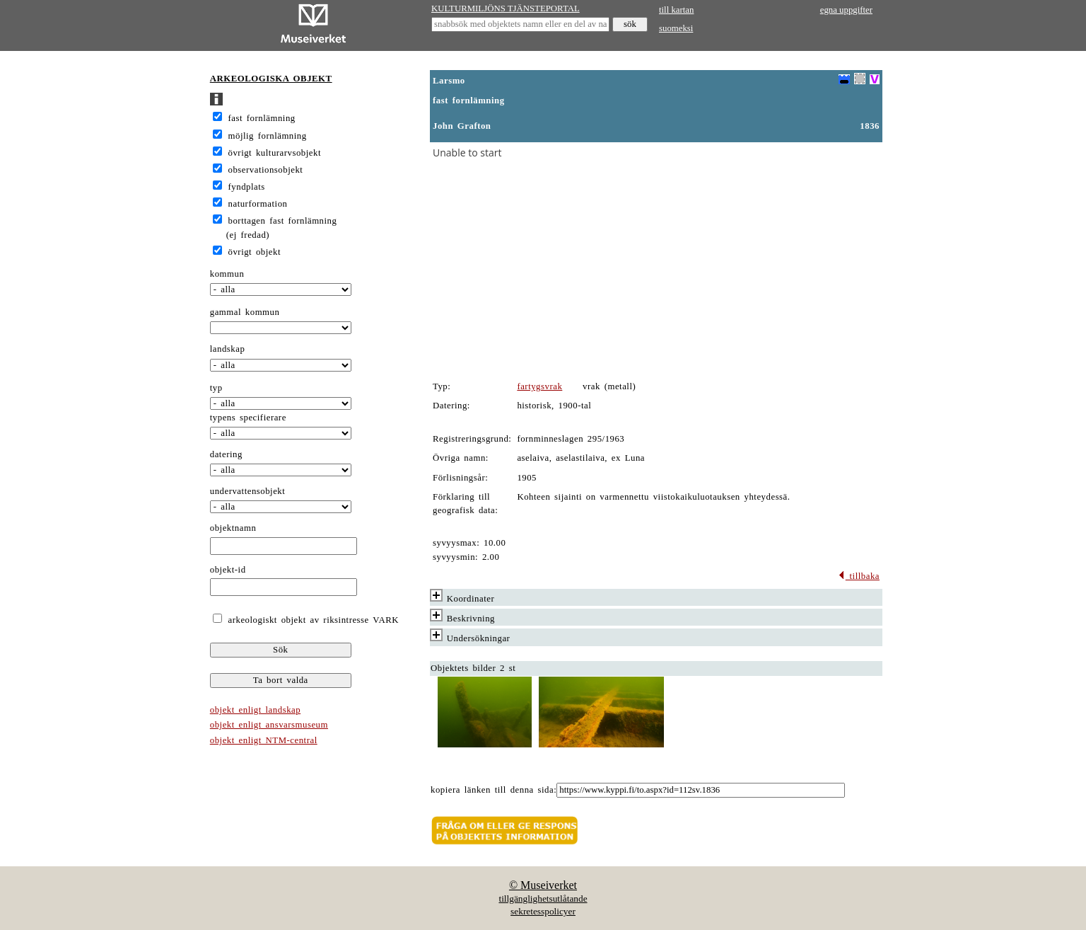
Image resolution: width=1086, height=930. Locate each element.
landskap (227, 349)
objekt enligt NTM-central (263, 740)
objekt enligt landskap (255, 710)
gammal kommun (245, 312)
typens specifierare (248, 418)
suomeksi (676, 28)
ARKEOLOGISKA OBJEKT (271, 79)
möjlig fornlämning (267, 136)
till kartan (676, 10)
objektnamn (233, 528)
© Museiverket (543, 885)
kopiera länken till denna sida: (493, 790)
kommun (227, 274)
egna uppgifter (846, 10)
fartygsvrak (539, 386)
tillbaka (859, 576)
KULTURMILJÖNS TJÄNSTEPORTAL (505, 8)
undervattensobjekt (248, 491)
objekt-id (228, 570)
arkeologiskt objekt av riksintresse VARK (311, 620)
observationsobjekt (265, 170)
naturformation (258, 204)
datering (226, 454)
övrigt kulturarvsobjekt (274, 153)
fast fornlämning (262, 118)
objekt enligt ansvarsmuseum (269, 725)
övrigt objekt (254, 252)
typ (216, 388)
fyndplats (246, 187)
